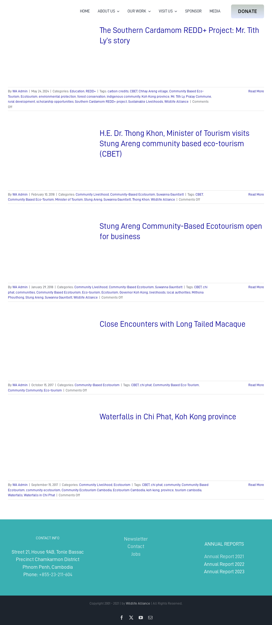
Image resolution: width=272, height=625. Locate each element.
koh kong (153, 490)
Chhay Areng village (153, 91)
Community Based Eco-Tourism (31, 199)
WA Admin (20, 91)
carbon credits (118, 91)
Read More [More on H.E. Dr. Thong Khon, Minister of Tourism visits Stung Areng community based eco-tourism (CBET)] (256, 194)
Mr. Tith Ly (178, 96)
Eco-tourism (91, 292)
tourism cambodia (188, 490)
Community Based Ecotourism (58, 292)
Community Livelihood (92, 194)
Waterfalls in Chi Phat (39, 495)
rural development (21, 101)
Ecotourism (29, 96)
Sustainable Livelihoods (145, 101)
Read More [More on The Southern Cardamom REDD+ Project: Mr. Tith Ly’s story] (256, 91)
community (172, 484)
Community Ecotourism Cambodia (87, 490)
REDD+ (91, 91)
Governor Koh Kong (134, 292)
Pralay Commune (198, 96)
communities (25, 292)
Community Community (25, 390)
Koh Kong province (155, 96)
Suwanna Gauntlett (170, 194)
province (167, 490)
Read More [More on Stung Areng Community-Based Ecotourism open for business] (256, 287)
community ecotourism (43, 490)
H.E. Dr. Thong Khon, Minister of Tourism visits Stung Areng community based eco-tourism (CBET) (174, 143)
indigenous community (123, 96)
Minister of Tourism (69, 199)
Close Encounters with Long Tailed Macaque (172, 324)
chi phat (146, 385)
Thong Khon (141, 199)
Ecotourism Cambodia (129, 490)
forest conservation (91, 96)
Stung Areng (93, 199)
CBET (133, 91)
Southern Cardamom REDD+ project (101, 101)
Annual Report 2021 (224, 556)
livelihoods (157, 292)
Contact (136, 546)
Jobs (136, 554)
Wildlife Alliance (176, 101)
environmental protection (57, 96)
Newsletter (136, 538)
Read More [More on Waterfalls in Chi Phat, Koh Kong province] (256, 484)
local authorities (178, 292)
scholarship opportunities (55, 101)
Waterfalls (15, 495)
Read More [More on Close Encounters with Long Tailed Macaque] (256, 385)
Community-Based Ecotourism (132, 194)
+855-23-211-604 (55, 574)
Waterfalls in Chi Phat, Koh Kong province (168, 417)
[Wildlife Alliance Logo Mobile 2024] (24, 6)
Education (77, 91)
